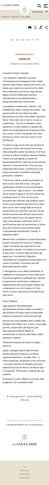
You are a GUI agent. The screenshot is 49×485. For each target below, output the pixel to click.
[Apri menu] (45, 6)
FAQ (24, 467)
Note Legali (24, 470)
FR (28, 40)
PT (37, 40)
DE (12, 40)
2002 (28, 17)
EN (17, 40)
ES (22, 40)
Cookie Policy (24, 474)
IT (32, 40)
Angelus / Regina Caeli (13, 17)
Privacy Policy (24, 478)
